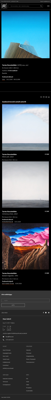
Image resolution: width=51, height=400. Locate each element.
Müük (27, 381)
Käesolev (28, 350)
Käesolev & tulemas (8, 378)
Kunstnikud (5, 365)
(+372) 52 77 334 (14, 1)
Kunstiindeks (29, 391)
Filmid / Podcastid (30, 359)
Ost (27, 378)
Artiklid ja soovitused (8, 368)
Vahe (3, 79)
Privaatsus (28, 387)
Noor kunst (5, 356)
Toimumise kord (30, 362)
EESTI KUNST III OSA (8, 283)
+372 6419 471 (10, 339)
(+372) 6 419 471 (6, 1)
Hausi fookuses (7, 350)
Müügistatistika (30, 356)
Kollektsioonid (6, 362)
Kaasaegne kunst (7, 353)
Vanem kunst (6, 359)
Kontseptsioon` (7, 384)
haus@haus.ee (46, 1)
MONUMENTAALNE (7, 222)
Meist (27, 384)
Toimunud (28, 353)
